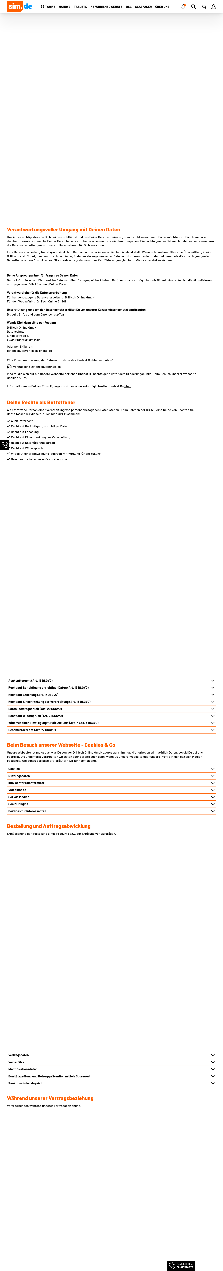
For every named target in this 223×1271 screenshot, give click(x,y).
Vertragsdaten (18, 595)
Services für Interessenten (27, 504)
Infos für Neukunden (75, 1189)
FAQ (63, 1211)
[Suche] (193, 6)
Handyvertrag (177, 1173)
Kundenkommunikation (24, 742)
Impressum (15, 1173)
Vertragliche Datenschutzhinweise (37, 213)
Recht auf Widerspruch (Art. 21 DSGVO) (35, 409)
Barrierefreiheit (18, 1228)
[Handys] (64, 6)
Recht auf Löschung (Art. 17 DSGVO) (33, 388)
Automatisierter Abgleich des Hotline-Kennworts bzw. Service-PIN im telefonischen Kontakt (72, 798)
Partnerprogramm (19, 1211)
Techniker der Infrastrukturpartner (32, 907)
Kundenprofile (18, 756)
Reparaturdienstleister (24, 935)
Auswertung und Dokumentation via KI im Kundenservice (48, 805)
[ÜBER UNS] (162, 6)
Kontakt (66, 1173)
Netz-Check (69, 1195)
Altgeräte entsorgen (75, 1200)
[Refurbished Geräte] (106, 6)
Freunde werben (72, 1206)
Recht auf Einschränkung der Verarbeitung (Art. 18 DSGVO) (49, 395)
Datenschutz (15, 1184)
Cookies (14, 462)
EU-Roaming (69, 1184)
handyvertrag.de (50, 1263)
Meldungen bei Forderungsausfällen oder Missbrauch (45, 763)
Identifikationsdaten (22, 609)
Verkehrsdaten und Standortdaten (32, 714)
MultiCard (120, 1178)
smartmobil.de (31, 1263)
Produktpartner (19, 928)
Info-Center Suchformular (26, 476)
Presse (12, 1206)
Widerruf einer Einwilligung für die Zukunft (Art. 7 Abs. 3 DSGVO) (53, 416)
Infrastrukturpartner (22, 900)
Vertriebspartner (20, 921)
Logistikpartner (19, 914)
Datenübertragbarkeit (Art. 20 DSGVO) (35, 402)
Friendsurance (124, 1189)
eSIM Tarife (122, 1173)
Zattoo (118, 1195)
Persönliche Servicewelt (77, 1217)
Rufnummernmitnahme (77, 1178)
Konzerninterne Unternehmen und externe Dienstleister (47, 956)
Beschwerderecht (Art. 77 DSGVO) (32, 423)
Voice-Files (16, 602)
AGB (10, 1178)
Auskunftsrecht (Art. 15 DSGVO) (30, 374)
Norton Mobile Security (130, 1184)
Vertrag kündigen (73, 1222)
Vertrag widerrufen (74, 1228)
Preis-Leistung (17, 1200)
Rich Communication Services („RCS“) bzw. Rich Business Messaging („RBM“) (62, 721)
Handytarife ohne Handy (184, 1178)
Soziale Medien (18, 490)
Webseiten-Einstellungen (24, 1189)
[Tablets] (80, 6)
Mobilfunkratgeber (182, 1188)
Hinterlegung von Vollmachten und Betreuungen (41, 749)
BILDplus (120, 1200)
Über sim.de (15, 1195)
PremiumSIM (14, 1263)
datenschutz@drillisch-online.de (29, 197)
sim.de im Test (124, 1217)
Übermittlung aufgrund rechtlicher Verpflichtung (42, 949)
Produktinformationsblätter (26, 1222)
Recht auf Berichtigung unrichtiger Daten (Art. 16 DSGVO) (48, 381)
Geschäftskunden (19, 1217)
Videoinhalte (17, 483)
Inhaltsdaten (17, 735)
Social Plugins (18, 497)
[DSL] (128, 6)
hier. (127, 233)
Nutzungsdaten (19, 469)
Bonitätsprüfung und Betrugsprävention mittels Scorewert (49, 616)
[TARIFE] (48, 6)
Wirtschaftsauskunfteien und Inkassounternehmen (44, 942)
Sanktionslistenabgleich (25, 623)
